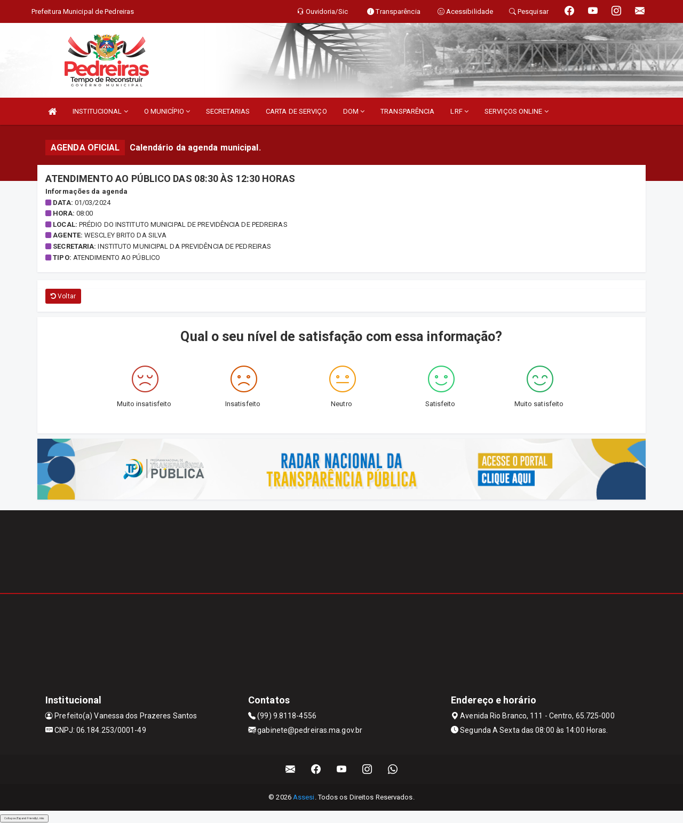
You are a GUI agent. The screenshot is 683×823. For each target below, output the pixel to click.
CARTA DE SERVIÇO (296, 111)
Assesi (304, 797)
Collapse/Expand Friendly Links (24, 818)
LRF (459, 111)
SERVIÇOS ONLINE (517, 111)
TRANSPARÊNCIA (407, 111)
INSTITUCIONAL (100, 111)
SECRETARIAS (228, 111)
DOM (354, 111)
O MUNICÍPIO (167, 111)
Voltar (63, 296)
